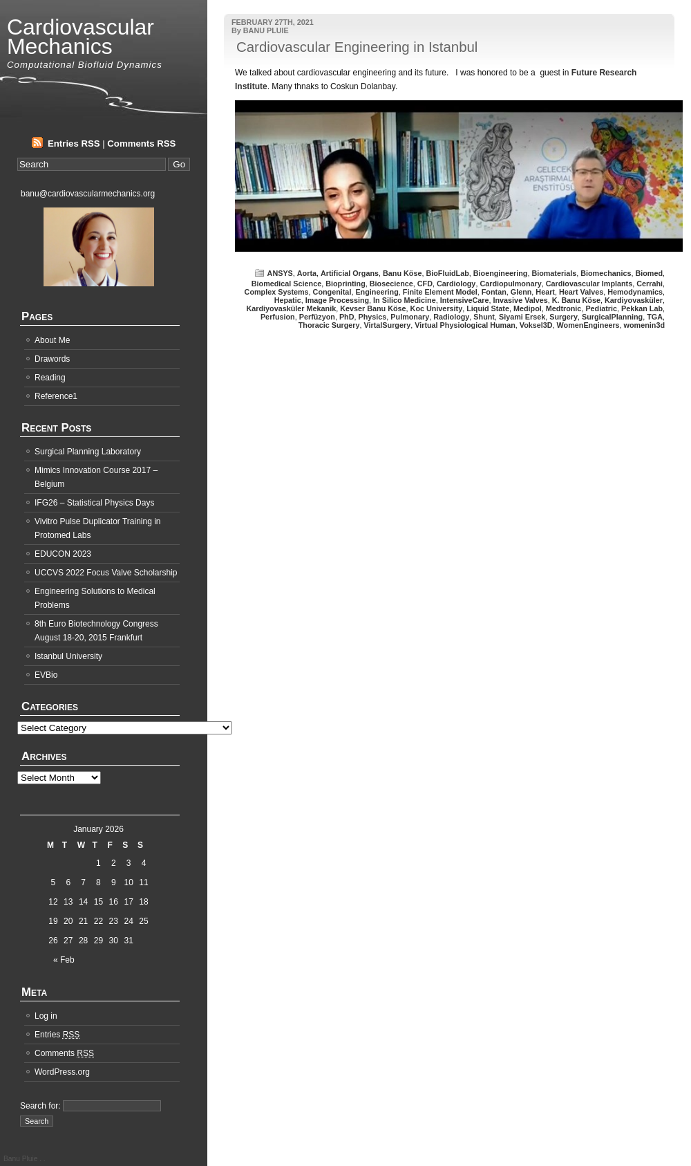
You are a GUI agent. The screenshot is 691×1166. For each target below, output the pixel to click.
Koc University (436, 308)
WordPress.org (62, 1072)
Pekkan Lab (642, 308)
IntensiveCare (464, 300)
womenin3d (644, 325)
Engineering (376, 292)
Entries (57, 1034)
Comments (64, 1053)
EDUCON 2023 (63, 554)
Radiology (451, 317)
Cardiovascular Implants (589, 283)
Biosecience (391, 283)
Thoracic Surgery (329, 325)
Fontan (494, 292)
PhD (346, 317)
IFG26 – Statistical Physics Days (94, 503)
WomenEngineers (588, 325)
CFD (425, 283)
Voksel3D (536, 325)
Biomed (649, 273)
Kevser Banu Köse (373, 308)
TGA (655, 317)
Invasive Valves (520, 300)
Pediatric (601, 308)
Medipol (527, 308)
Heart (545, 292)
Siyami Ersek (522, 317)
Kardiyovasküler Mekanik (292, 308)
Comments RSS (141, 143)
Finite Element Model (440, 292)
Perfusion (278, 317)
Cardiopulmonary (510, 283)
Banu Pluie (21, 1159)
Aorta (306, 273)
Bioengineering (500, 273)
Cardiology (456, 283)
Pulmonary (409, 317)
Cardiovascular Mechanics (80, 37)
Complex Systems (277, 292)
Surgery (563, 317)
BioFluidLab (447, 273)
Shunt (484, 317)
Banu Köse (402, 273)
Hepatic (287, 300)
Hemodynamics (635, 292)
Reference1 (56, 396)
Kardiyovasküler (634, 300)
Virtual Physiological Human (465, 325)
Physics (373, 317)
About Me (52, 340)
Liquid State (487, 308)
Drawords (52, 359)
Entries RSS (74, 143)
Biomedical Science (286, 283)
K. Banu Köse (576, 300)
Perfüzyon (317, 317)
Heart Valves (581, 292)
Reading (50, 377)
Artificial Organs (350, 273)
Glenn (521, 292)
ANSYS (280, 273)
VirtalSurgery (387, 325)
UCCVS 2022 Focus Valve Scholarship (106, 572)
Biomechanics (605, 273)
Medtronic (564, 308)
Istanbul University (68, 656)
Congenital (332, 292)
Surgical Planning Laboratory (88, 451)
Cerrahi (649, 283)
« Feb (64, 960)
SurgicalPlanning (612, 317)
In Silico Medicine (404, 300)
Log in (46, 1016)
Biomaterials (553, 273)
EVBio (46, 675)
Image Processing (337, 300)
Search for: (40, 1106)
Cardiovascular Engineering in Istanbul (356, 47)
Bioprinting (345, 283)
